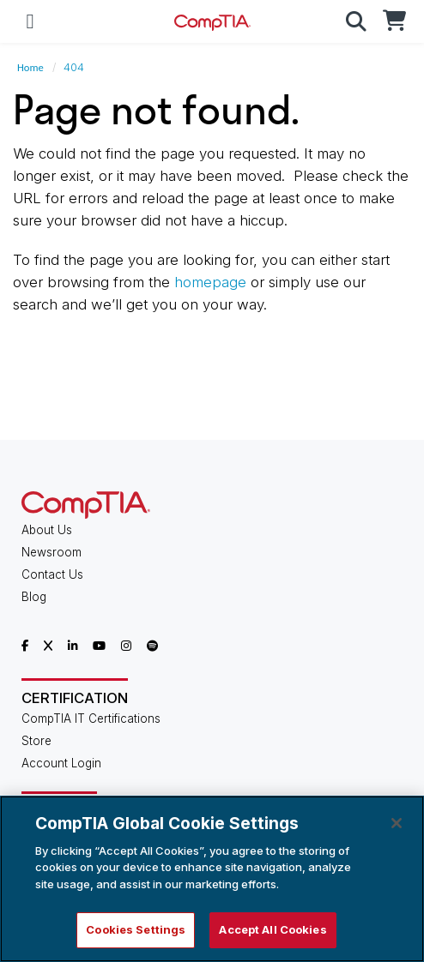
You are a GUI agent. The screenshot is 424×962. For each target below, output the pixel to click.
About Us (46, 530)
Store (36, 741)
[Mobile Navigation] (30, 21)
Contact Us (52, 574)
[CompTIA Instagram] (126, 645)
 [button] (356, 21)
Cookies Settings (135, 929)
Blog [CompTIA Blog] (33, 597)
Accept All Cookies (272, 929)
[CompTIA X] (48, 645)
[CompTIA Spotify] (152, 645)
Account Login (61, 763)
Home (30, 67)
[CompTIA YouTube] (99, 645)
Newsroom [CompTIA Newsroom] (51, 552)
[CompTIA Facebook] (24, 645)
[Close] (396, 823)
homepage (210, 282)
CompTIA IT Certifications (91, 718)
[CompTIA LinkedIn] (73, 645)
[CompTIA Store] (394, 21)
